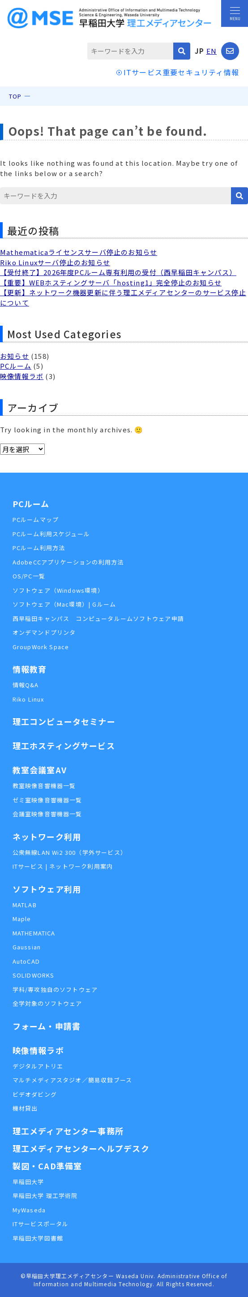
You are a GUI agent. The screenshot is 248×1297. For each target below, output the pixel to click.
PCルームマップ (36, 519)
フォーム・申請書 (47, 1026)
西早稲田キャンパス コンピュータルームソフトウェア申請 (98, 618)
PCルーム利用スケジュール (51, 534)
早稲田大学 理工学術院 (45, 1195)
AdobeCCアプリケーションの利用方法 (68, 562)
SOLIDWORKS (34, 975)
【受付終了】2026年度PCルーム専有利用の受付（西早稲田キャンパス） (118, 272)
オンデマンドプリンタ (44, 632)
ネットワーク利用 (47, 836)
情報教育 (30, 669)
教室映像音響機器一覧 (44, 785)
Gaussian (27, 947)
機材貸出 (25, 1108)
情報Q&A (26, 685)
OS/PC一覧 (29, 576)
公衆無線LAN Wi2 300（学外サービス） (70, 852)
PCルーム (15, 366)
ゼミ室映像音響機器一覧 (47, 800)
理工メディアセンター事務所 (68, 1131)
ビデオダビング (35, 1094)
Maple (22, 918)
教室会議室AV (40, 770)
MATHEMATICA (34, 933)
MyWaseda (29, 1210)
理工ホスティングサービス (64, 745)
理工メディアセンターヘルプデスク (81, 1148)
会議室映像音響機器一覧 (47, 814)
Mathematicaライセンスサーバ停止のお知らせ (78, 252)
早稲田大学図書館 (38, 1238)
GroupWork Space (41, 646)
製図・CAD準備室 (47, 1166)
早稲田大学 (28, 1181)
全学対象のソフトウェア (47, 1003)
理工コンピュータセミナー (64, 721)
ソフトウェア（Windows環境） (58, 590)
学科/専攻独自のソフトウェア (55, 989)
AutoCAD (26, 961)
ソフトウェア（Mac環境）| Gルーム (64, 604)
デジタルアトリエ (38, 1066)
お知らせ (14, 356)
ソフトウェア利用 (47, 889)
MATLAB (25, 905)
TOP (15, 96)
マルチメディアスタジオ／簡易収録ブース (73, 1080)
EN (211, 51)
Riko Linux (28, 699)
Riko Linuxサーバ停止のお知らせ (55, 262)
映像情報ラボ (21, 376)
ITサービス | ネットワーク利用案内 (63, 866)
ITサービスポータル (41, 1223)
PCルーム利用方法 (39, 547)
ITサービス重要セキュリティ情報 (181, 72)
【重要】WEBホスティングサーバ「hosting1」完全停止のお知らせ (111, 282)
